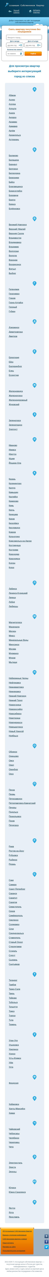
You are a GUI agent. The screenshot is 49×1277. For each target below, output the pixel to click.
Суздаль (13, 951)
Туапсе (12, 1016)
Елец (11, 371)
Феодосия (13, 1083)
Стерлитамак (15, 946)
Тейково (13, 998)
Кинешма (13, 514)
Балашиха (14, 160)
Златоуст (13, 429)
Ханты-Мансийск (17, 1109)
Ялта (11, 1212)
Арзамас (13, 122)
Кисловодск (14, 528)
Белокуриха (14, 173)
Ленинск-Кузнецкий (18, 593)
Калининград (15, 483)
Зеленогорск (15, 420)
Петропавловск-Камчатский (22, 803)
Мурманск (14, 653)
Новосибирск (15, 714)
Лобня (12, 602)
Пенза (12, 790)
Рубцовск (13, 855)
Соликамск (14, 924)
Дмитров (13, 336)
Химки (12, 1113)
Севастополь (15, 907)
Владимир (14, 247)
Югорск (12, 1188)
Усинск (12, 1054)
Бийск (12, 182)
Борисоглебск (15, 191)
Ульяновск (14, 1045)
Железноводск (16, 391)
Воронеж (13, 260)
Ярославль (14, 1217)
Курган (12, 563)
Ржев (11, 846)
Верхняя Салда (16, 233)
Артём (12, 131)
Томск (12, 1011)
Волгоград (14, 251)
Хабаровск (14, 1104)
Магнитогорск (15, 622)
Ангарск (12, 117)
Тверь (12, 993)
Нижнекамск (15, 691)
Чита (11, 1147)
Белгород (13, 169)
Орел (11, 765)
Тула (11, 1020)
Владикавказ (15, 242)
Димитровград (16, 332)
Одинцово (14, 756)
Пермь (12, 794)
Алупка (12, 104)
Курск (11, 567)
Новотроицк (14, 718)
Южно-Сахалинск (17, 1192)
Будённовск (14, 209)
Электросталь (15, 1163)
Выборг (12, 273)
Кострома (13, 550)
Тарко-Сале (14, 989)
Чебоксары (14, 1133)
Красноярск (14, 559)
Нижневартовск (16, 687)
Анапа (12, 113)
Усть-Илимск (15, 1058)
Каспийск (13, 497)
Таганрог (13, 980)
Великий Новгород (18, 225)
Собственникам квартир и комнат (15, 1239)
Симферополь (16, 915)
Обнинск (13, 752)
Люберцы (13, 606)
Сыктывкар (14, 964)
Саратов (13, 902)
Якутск (12, 1208)
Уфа (11, 1063)
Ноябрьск (13, 736)
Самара (12, 885)
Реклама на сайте (9, 1247)
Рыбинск (13, 860)
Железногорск (15, 396)
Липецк (12, 597)
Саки (11, 880)
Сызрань (13, 960)
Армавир (13, 126)
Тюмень (12, 1024)
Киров (12, 519)
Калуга (12, 488)
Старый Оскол (16, 942)
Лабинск (13, 589)
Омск (11, 761)
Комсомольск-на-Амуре (20, 541)
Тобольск (13, 1002)
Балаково (13, 155)
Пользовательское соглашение (14, 1251)
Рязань (12, 864)
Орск (11, 774)
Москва (12, 649)
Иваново (13, 445)
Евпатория (14, 357)
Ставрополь (15, 938)
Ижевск (12, 450)
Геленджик (14, 289)
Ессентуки (14, 375)
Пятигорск (14, 825)
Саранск (13, 893)
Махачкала (14, 627)
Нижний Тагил (15, 700)
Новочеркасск (15, 722)
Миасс (12, 636)
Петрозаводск (15, 799)
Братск (12, 200)
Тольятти (13, 1007)
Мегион (12, 631)
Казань (12, 479)
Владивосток (15, 238)
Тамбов (12, 985)
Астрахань (14, 139)
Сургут (12, 955)
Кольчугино (14, 536)
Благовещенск (16, 186)
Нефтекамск (15, 683)
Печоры (12, 807)
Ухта (11, 1067)
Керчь (12, 510)
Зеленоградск (15, 425)
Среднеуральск (16, 933)
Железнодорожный (18, 400)
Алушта (12, 108)
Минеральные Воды (18, 640)
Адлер (12, 100)
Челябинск (14, 1138)
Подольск (13, 812)
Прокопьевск (15, 816)
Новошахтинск (16, 727)
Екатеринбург (15, 366)
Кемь (11, 505)
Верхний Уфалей (17, 229)
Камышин (13, 492)
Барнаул (13, 164)
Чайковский (14, 1129)
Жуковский (14, 404)
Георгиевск (14, 294)
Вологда (13, 256)
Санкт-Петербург (17, 889)
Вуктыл (12, 269)
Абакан (12, 95)
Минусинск (14, 644)
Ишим (12, 459)
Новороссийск (15, 709)
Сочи (11, 929)
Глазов (12, 298)
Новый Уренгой (16, 731)
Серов (12, 911)
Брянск (12, 204)
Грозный (13, 307)
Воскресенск (15, 264)
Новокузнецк (15, 705)
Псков (12, 821)
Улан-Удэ (13, 1040)
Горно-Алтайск (16, 302)
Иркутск (12, 454)
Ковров (12, 532)
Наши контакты (8, 1243)
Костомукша (15, 545)
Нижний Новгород (17, 696)
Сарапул (13, 898)
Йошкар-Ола (15, 463)
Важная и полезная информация (14, 1235)
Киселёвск (14, 523)
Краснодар (14, 554)
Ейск (11, 362)
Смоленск (13, 920)
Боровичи (13, 195)
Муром (12, 658)
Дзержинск (14, 327)
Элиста (12, 1167)
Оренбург (13, 769)
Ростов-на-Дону (16, 851)
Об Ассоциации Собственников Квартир (17, 1231)
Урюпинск (13, 1049)
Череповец (14, 1142)
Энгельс (13, 1172)
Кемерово (13, 501)
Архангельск (15, 135)
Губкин (12, 311)
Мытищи (13, 662)
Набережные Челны (18, 678)
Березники (14, 178)
